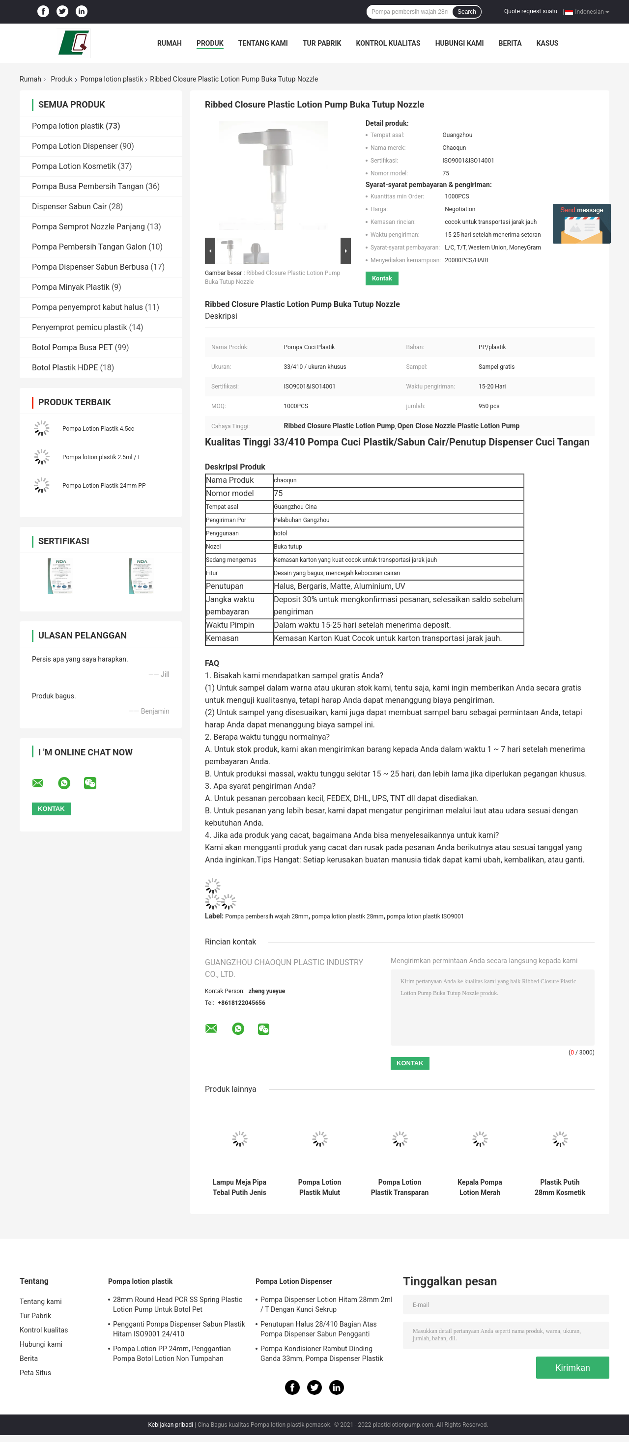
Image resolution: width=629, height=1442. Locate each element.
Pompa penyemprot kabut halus (87, 307)
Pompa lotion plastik (112, 79)
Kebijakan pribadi (170, 1424)
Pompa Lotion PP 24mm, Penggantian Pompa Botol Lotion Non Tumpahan (172, 1353)
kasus (548, 43)
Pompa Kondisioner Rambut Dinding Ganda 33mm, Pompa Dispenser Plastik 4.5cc (321, 1355)
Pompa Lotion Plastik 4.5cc (98, 428)
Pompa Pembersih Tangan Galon (89, 246)
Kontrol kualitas (388, 43)
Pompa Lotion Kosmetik (74, 166)
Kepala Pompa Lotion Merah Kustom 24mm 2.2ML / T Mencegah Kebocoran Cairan (480, 1187)
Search (466, 11)
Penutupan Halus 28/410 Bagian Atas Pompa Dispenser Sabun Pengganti (318, 1329)
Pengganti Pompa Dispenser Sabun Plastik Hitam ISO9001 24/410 (179, 1329)
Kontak (382, 278)
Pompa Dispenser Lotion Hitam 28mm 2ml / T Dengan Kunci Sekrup (326, 1304)
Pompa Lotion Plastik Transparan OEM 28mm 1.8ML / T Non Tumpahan (400, 1187)
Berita (510, 43)
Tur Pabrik (322, 43)
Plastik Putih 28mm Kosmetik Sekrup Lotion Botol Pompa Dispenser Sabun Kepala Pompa (560, 1187)
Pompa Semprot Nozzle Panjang (88, 226)
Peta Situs (35, 1373)
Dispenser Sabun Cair (69, 206)
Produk (210, 43)
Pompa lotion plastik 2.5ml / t (101, 457)
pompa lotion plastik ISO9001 (425, 916)
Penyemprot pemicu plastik (79, 327)
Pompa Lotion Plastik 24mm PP (103, 485)
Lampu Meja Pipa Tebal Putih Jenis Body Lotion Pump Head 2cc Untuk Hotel (239, 1187)
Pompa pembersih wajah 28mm (267, 916)
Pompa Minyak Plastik (71, 287)
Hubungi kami (459, 43)
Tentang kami (263, 43)
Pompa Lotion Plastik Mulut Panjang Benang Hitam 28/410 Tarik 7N (319, 1187)
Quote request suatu (530, 11)
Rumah (169, 43)
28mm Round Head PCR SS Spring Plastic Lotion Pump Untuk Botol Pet (177, 1304)
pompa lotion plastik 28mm (347, 916)
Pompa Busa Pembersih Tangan (87, 186)
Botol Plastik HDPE (65, 367)
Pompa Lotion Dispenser (75, 146)
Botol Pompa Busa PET (72, 347)
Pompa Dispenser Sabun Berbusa (90, 267)
